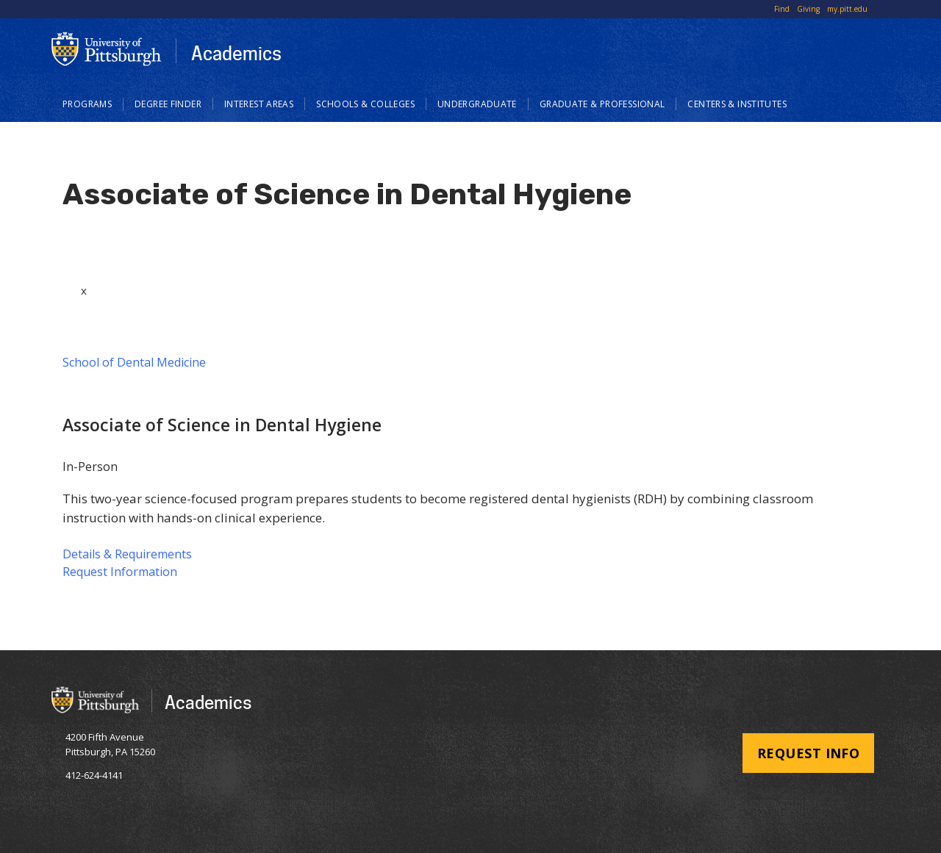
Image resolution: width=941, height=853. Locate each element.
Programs (87, 104)
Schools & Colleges (365, 104)
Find (782, 9)
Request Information (119, 572)
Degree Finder (168, 104)
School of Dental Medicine (134, 362)
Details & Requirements (127, 554)
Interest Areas (258, 104)
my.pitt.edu (847, 9)
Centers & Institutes (737, 104)
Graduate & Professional (602, 104)
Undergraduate (477, 104)
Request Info (808, 753)
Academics (236, 53)
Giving (808, 9)
